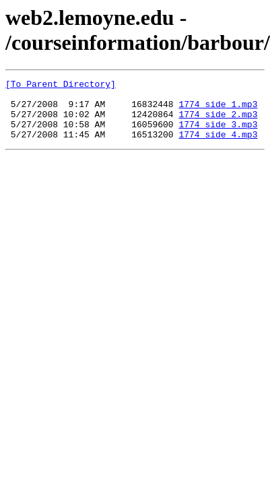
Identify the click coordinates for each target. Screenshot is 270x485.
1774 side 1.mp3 (217, 110)
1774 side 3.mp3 (217, 134)
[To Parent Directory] (60, 85)
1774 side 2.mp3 (217, 122)
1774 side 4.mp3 (217, 146)
